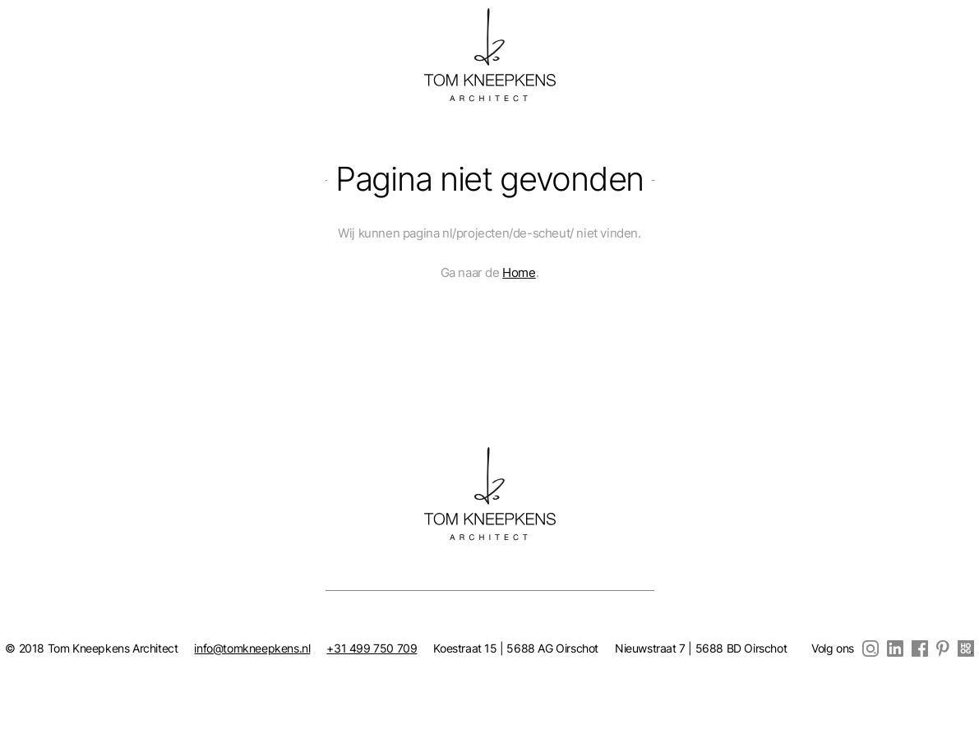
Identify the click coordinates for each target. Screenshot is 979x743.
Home (518, 272)
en (54, 37)
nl (29, 37)
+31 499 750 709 (371, 648)
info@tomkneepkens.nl (252, 648)
